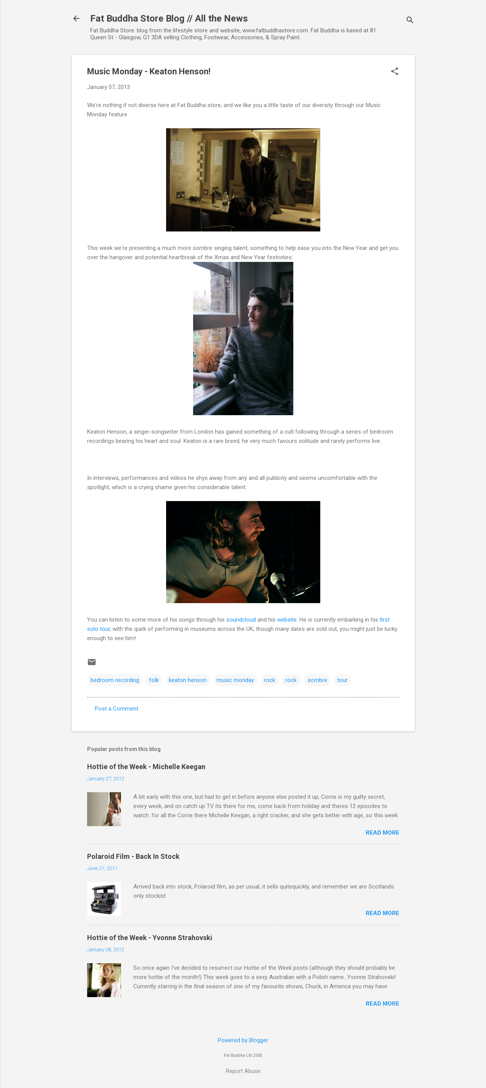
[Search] (410, 21)
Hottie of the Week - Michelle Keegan (146, 767)
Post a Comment (116, 708)
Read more (382, 832)
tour (342, 680)
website (287, 619)
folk (154, 680)
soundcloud (241, 619)
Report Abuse (243, 1071)
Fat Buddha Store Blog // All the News (169, 18)
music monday (235, 680)
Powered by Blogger (243, 1040)
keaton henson (188, 680)
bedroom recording (115, 680)
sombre (317, 680)
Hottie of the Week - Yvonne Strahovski (149, 938)
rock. (291, 680)
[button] (394, 72)
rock (269, 680)
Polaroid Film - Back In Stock (133, 856)
